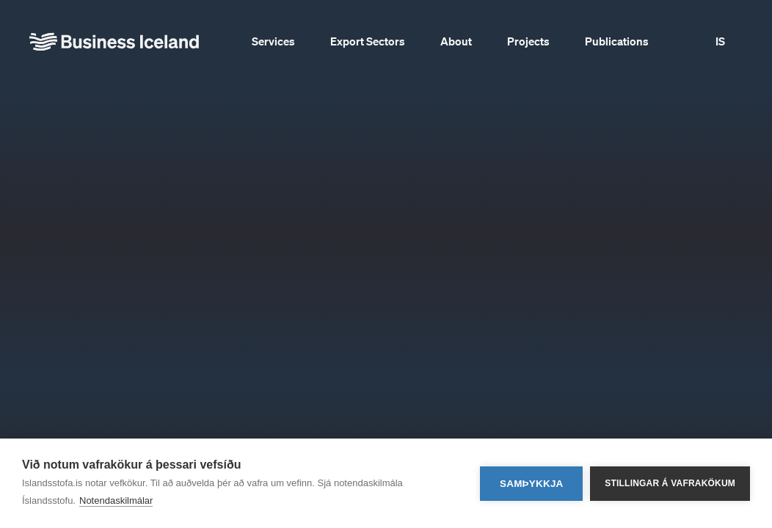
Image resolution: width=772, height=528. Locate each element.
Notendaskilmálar (116, 500)
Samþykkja (532, 483)
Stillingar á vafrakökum (670, 483)
